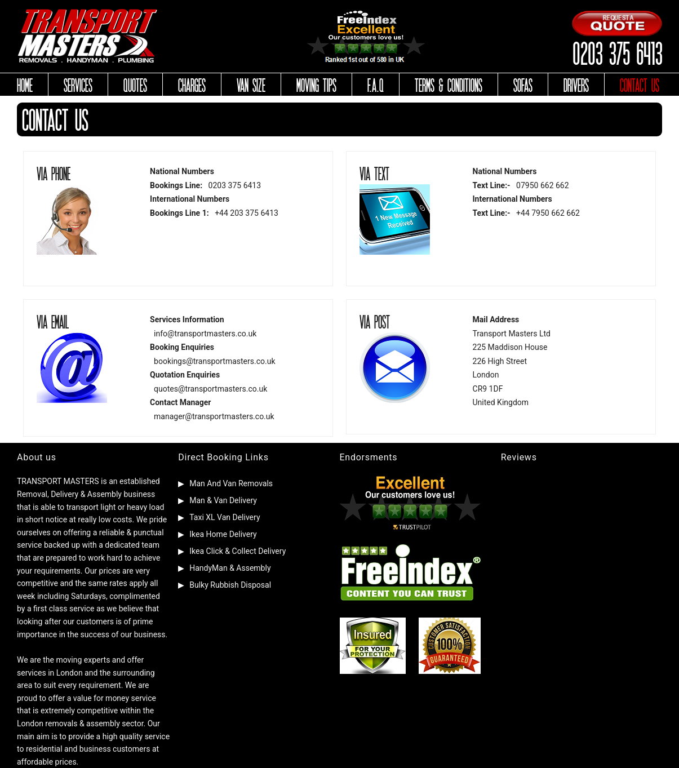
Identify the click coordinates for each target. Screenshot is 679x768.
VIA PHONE (53, 173)
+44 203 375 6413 (246, 212)
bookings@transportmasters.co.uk (214, 361)
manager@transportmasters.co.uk (214, 416)
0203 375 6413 (617, 52)
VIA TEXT (374, 173)
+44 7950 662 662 (548, 212)
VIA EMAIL (53, 321)
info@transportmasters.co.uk (205, 333)
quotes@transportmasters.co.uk (210, 388)
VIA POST (375, 321)
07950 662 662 (542, 185)
